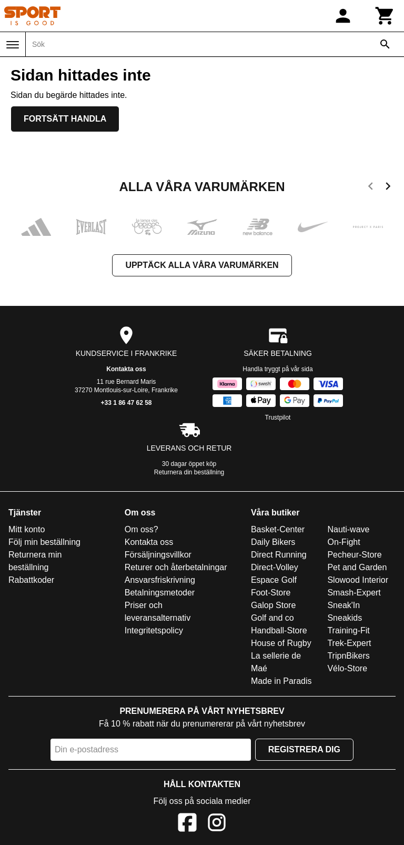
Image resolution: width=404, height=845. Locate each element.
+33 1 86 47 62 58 (126, 402)
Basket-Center (278, 529)
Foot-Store (271, 592)
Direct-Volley (274, 567)
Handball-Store (279, 630)
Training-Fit (348, 630)
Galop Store (273, 605)
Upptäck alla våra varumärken (201, 265)
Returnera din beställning (189, 472)
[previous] (370, 187)
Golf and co (272, 617)
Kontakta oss (126, 369)
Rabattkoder (31, 579)
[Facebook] (187, 824)
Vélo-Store (347, 668)
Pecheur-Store (354, 554)
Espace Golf (274, 579)
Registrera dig (304, 749)
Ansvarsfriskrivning (160, 579)
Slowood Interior (357, 579)
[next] (388, 187)
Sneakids (344, 617)
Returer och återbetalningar (176, 567)
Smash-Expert (353, 592)
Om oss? (141, 529)
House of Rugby (281, 643)
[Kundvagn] (385, 15)
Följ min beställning (44, 542)
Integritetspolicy (154, 630)
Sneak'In (343, 605)
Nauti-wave (348, 529)
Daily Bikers (273, 542)
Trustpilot (278, 417)
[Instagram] (216, 824)
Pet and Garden (357, 567)
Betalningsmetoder (160, 592)
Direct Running (279, 554)
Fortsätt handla (65, 118)
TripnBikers (348, 655)
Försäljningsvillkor (158, 554)
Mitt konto (26, 529)
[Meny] (12, 44)
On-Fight (343, 542)
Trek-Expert (349, 643)
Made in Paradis (281, 681)
